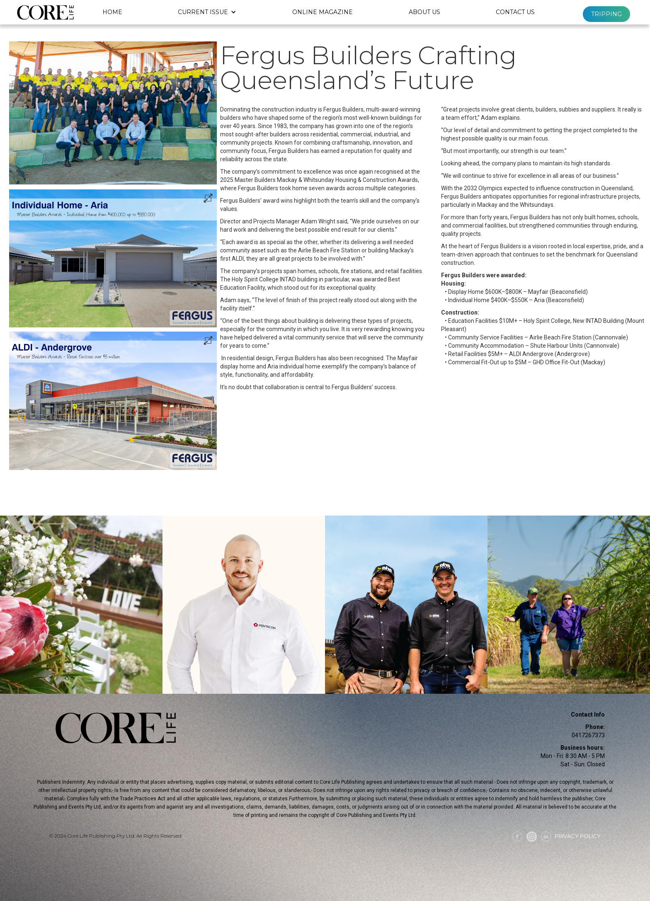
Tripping (606, 14)
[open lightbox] (113, 258)
